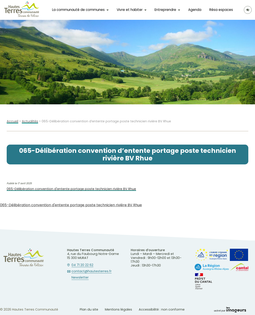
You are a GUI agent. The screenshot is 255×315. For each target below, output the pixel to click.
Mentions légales (118, 309)
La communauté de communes (78, 9)
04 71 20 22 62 (82, 265)
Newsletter (80, 278)
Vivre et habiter (130, 9)
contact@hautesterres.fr (91, 271)
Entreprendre (165, 9)
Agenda (194, 9)
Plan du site (89, 309)
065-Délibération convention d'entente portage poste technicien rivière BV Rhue (71, 189)
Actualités (30, 121)
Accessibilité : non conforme (162, 309)
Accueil (12, 121)
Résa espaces (221, 9)
